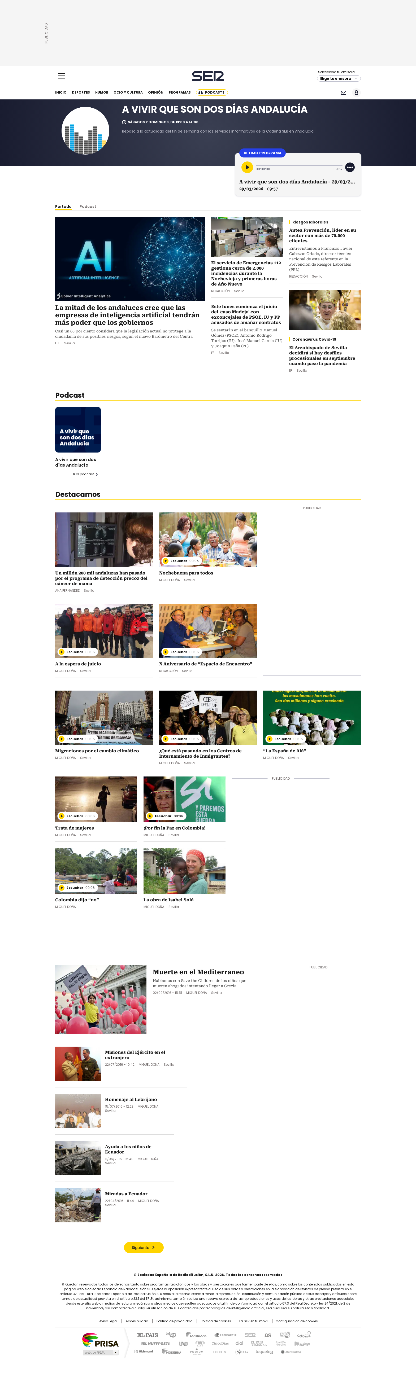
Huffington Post (153, 1343)
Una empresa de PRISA (100, 1339)
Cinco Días (218, 1343)
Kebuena (301, 1343)
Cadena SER (208, 76)
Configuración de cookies (297, 1321)
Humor (101, 92)
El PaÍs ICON (217, 1350)
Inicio (61, 92)
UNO (181, 1343)
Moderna (170, 1350)
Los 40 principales (169, 1334)
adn (284, 1334)
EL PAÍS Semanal (257, 1343)
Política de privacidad (175, 1321)
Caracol (303, 1334)
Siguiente (140, 1248)
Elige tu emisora (335, 78)
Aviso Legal (108, 1321)
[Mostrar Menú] (61, 75)
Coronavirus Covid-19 (314, 339)
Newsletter (343, 92)
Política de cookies (216, 1321)
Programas (180, 92)
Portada (63, 206)
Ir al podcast (83, 474)
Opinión (155, 92)
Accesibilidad (137, 1321)
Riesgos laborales (310, 222)
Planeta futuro (279, 1343)
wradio (198, 1343)
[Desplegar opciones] (350, 167)
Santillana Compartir (223, 1334)
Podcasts (214, 92)
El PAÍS (145, 1334)
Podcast (88, 206)
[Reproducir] (247, 167)
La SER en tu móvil (253, 1321)
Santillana (193, 1334)
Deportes (81, 92)
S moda (240, 1350)
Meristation (290, 1350)
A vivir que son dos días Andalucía (75, 462)
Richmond (143, 1350)
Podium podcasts (195, 1350)
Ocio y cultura (128, 92)
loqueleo (264, 1350)
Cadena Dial (238, 1343)
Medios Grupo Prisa (100, 1352)
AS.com (266, 1334)
